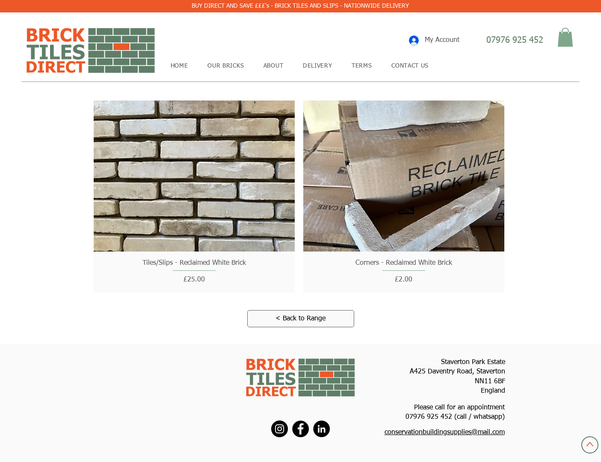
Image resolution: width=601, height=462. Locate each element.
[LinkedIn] (321, 429)
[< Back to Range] (300, 318)
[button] (565, 37)
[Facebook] (300, 429)
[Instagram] (279, 429)
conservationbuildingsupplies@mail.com (445, 432)
